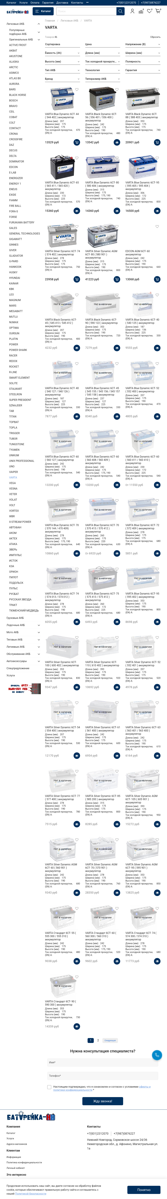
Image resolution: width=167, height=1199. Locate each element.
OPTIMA (14, 327)
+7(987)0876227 (150, 2)
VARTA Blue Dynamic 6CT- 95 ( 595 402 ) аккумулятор (142, 595)
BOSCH (13, 100)
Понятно (144, 1190)
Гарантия (47, 2)
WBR (12, 516)
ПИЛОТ (13, 577)
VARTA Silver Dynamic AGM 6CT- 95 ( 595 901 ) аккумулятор (141, 868)
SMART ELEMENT (19, 377)
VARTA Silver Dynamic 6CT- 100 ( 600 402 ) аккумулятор (62, 664)
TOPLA (13, 427)
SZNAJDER (15, 405)
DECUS (13, 150)
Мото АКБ (13, 632)
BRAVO (13, 106)
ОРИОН (13, 571)
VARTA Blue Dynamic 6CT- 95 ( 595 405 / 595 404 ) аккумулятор (142, 186)
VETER (13, 494)
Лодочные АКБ (16, 625)
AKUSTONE (15, 56)
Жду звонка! (102, 1101)
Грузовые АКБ (15, 617)
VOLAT (13, 499)
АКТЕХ (13, 538)
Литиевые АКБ (16, 646)
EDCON (13, 167)
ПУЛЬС (13, 588)
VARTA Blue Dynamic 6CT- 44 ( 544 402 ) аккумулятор (62, 116)
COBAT (13, 117)
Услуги (23, 2)
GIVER (12, 250)
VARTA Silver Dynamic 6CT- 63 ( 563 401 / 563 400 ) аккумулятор (142, 730)
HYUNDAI (14, 277)
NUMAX (13, 322)
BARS (12, 89)
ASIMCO (14, 72)
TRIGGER (14, 433)
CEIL (11, 111)
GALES (13, 228)
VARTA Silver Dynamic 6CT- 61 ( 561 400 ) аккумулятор (102, 729)
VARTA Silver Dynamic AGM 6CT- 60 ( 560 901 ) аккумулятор (61, 868)
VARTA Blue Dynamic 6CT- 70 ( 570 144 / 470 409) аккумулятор (62, 528)
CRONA (13, 133)
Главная (50, 20)
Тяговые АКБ (15, 639)
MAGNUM (15, 300)
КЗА (11, 566)
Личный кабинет (16, 1168)
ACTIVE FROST (17, 45)
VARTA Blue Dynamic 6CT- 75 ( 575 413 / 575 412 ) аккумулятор (102, 597)
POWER (13, 344)
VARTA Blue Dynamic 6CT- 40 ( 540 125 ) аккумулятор (142, 321)
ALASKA (14, 61)
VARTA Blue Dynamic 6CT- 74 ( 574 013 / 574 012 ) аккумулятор (62, 597)
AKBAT (13, 50)
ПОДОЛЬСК (16, 582)
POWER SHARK (18, 350)
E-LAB (12, 172)
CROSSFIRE (16, 139)
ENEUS (13, 189)
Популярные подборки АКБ (18, 32)
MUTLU (13, 316)
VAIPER (13, 472)
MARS (12, 305)
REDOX (13, 361)
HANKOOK (15, 266)
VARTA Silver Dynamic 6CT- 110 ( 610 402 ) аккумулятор (102, 664)
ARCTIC (13, 67)
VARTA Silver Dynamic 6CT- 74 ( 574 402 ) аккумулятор (62, 253)
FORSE (13, 217)
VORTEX (14, 510)
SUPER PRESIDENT (20, 399)
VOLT (12, 505)
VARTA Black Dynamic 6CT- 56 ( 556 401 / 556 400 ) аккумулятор (101, 117)
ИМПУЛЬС (15, 555)
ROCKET (14, 366)
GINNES (13, 244)
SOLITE (13, 383)
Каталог (11, 2)
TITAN (12, 416)
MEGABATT (16, 311)
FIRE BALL (15, 205)
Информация (14, 1157)
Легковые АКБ (69, 20)
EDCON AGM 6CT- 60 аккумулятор (137, 253)
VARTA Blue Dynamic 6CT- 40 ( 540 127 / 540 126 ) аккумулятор (62, 391)
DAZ (11, 144)
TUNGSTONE (16, 444)
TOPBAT (14, 422)
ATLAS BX (15, 78)
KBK (11, 289)
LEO (11, 294)
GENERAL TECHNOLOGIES (24, 233)
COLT (12, 122)
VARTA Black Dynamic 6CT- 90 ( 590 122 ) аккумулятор (101, 321)
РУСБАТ (14, 594)
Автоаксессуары (17, 661)
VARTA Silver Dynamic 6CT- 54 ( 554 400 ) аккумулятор (62, 729)
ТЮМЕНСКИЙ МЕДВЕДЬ (24, 610)
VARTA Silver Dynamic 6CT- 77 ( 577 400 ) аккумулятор (62, 797)
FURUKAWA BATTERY (21, 222)
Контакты (77, 2)
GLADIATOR (16, 255)
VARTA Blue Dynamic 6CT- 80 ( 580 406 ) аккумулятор (102, 184)
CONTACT (15, 128)
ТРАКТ (13, 605)
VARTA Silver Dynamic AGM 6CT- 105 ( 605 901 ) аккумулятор (141, 799)
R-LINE (13, 372)
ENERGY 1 (15, 183)
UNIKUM (14, 455)
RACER (13, 355)
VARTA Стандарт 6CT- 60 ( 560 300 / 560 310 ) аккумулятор (100, 936)
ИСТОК (13, 560)
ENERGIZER (16, 178)
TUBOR (13, 438)
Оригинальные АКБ (21, 39)
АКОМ (12, 533)
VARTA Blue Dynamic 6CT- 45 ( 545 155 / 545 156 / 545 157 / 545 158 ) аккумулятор (102, 391)
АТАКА (13, 544)
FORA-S (13, 211)
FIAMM (13, 200)
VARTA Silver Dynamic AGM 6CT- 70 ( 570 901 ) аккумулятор (101, 868)
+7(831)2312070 (126, 2)
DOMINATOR (16, 161)
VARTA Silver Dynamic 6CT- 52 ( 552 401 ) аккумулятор (142, 664)
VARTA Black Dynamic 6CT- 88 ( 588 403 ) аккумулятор (141, 116)
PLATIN (13, 338)
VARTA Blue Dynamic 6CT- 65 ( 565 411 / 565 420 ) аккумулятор (62, 186)
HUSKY (13, 272)
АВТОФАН (15, 527)
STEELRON (15, 394)
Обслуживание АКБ (18, 654)
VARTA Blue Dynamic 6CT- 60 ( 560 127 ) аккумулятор (62, 458)
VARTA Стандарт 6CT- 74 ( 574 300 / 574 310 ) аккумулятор (140, 936)
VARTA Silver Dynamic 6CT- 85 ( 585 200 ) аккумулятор (102, 797)
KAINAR (13, 283)
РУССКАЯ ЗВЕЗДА (20, 599)
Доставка (62, 2)
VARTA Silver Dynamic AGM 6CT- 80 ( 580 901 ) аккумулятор (101, 254)
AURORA (14, 83)
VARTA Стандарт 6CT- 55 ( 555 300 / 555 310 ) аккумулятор (60, 936)
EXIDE (12, 194)
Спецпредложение (18, 668)
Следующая (110, 1040)
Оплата (34, 2)
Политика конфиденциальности (24, 1162)
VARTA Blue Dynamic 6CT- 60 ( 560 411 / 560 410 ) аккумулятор (142, 460)
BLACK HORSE (17, 95)
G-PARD (13, 261)
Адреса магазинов (17, 1144)
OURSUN (14, 333)
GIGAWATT (15, 239)
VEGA (12, 483)
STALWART (15, 388)
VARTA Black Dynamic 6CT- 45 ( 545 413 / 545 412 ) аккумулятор (60, 323)
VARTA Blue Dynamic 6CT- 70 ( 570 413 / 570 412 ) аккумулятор (102, 528)
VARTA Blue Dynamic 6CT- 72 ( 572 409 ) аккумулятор (142, 527)
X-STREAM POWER (20, 521)
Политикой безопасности (30, 1193)
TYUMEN (14, 449)
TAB (11, 411)
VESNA (13, 488)
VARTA (13, 477)
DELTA (12, 156)
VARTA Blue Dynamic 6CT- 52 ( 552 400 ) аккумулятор (142, 390)
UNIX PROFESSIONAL (21, 460)
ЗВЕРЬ (13, 549)
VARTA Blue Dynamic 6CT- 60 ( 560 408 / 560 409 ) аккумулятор (102, 460)
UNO (12, 466)
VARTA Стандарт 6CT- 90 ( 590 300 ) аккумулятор (60, 1003)
